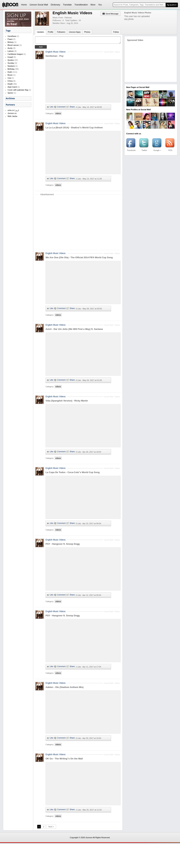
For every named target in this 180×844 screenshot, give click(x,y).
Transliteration (81, 5)
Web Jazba (12, 116)
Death (10, 84)
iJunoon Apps (75, 32)
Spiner (10, 93)
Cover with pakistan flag (18, 90)
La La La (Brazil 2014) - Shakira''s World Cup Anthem (74, 128)
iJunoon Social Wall (39, 5)
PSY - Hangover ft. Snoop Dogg (63, 545)
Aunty (10, 48)
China (10, 81)
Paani (10, 39)
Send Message (112, 14)
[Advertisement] (77, 223)
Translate (67, 5)
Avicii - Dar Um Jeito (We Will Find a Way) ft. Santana (74, 330)
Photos (87, 32)
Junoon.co (12, 113)
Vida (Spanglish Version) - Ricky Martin (67, 401)
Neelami (11, 66)
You (100, 5)
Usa (9, 78)
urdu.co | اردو (13, 110)
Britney (11, 42)
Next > (51, 828)
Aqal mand (12, 87)
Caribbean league (15, 54)
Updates (40, 32)
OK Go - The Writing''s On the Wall (64, 759)
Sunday (11, 63)
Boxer (10, 75)
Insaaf (10, 57)
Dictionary (55, 5)
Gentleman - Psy (54, 57)
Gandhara (12, 36)
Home (24, 5)
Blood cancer (13, 45)
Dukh (10, 72)
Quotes (11, 60)
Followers (61, 32)
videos (58, 114)
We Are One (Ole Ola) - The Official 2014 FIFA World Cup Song (79, 258)
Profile (50, 32)
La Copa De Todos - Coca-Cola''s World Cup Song (73, 473)
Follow (116, 32)
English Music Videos (56, 53)
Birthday (11, 69)
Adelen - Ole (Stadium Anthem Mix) (64, 688)
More (93, 5)
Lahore (11, 51)
